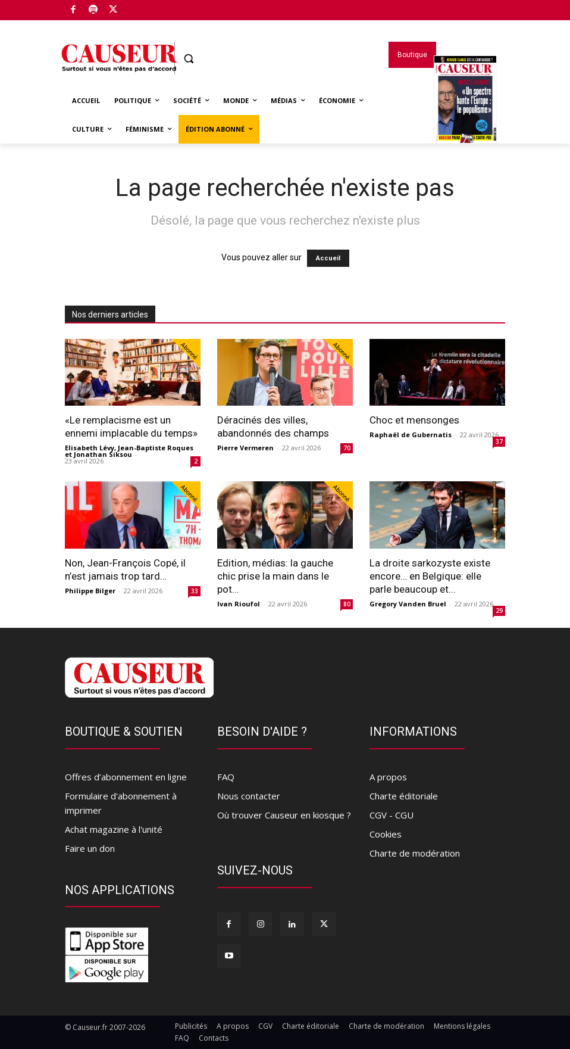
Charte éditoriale (403, 796)
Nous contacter (248, 796)
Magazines (465, 115)
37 (499, 441)
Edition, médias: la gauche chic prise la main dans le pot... (275, 576)
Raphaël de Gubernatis (410, 434)
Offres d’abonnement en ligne (126, 777)
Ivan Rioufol (238, 603)
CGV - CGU (391, 815)
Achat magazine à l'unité (113, 829)
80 (346, 604)
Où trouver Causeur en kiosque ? (284, 815)
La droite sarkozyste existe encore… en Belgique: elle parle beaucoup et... (429, 576)
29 (499, 610)
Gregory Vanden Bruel (407, 603)
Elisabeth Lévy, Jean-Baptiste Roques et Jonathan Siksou (129, 451)
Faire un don (90, 848)
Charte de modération (414, 853)
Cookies (385, 834)
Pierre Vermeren (245, 447)
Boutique (141, 7)
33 (194, 591)
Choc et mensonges (414, 420)
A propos (388, 777)
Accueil (328, 258)
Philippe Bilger (90, 590)
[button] (189, 59)
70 (346, 448)
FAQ (225, 777)
